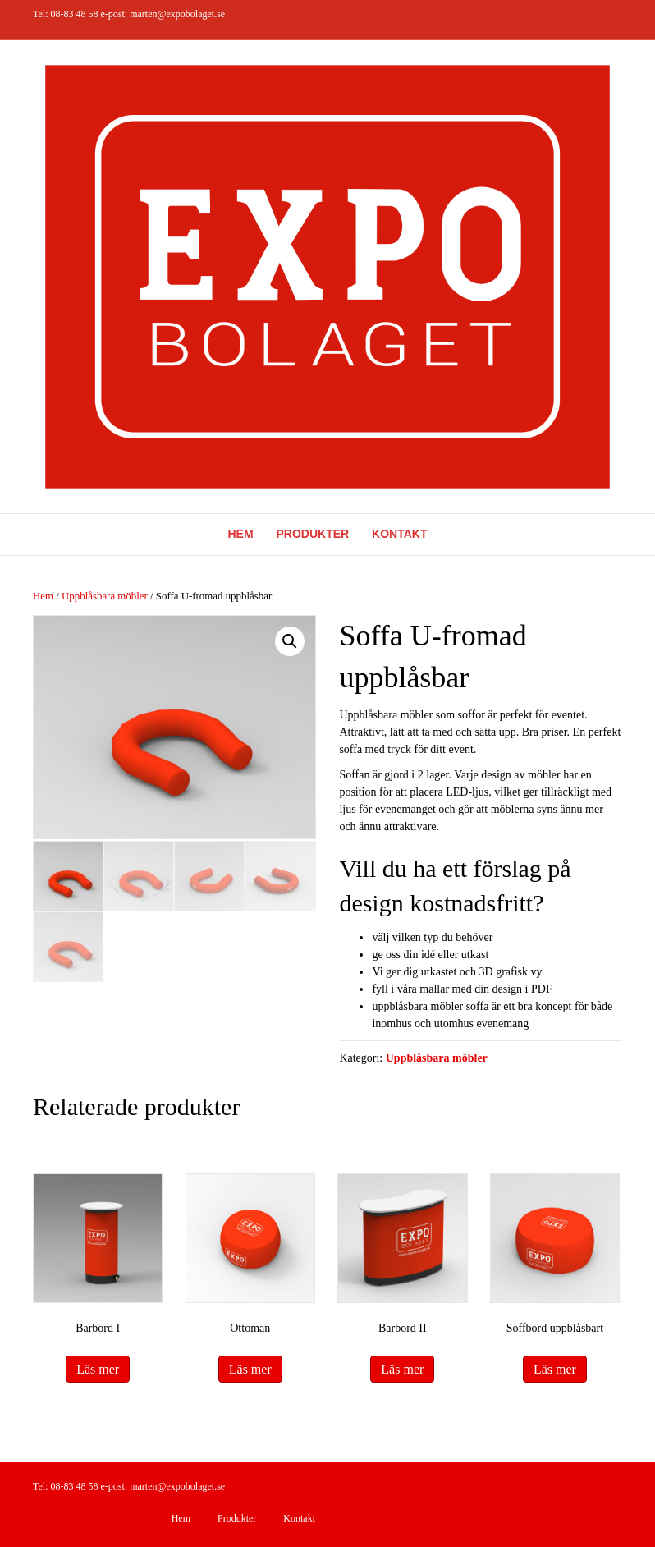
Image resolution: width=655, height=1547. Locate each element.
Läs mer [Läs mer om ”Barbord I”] (97, 1369)
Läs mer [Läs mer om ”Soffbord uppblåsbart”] (555, 1369)
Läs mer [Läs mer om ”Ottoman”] (250, 1369)
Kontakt (399, 533)
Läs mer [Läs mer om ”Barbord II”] (402, 1369)
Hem (241, 533)
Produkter (313, 533)
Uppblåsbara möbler (105, 596)
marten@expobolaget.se (177, 14)
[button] (290, 641)
